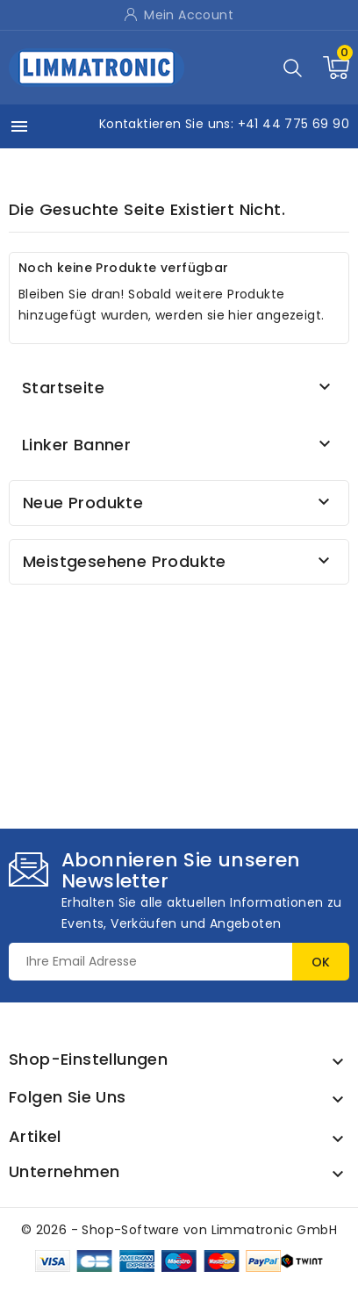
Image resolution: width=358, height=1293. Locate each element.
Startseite (63, 388)
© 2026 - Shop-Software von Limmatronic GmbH (179, 1230)
